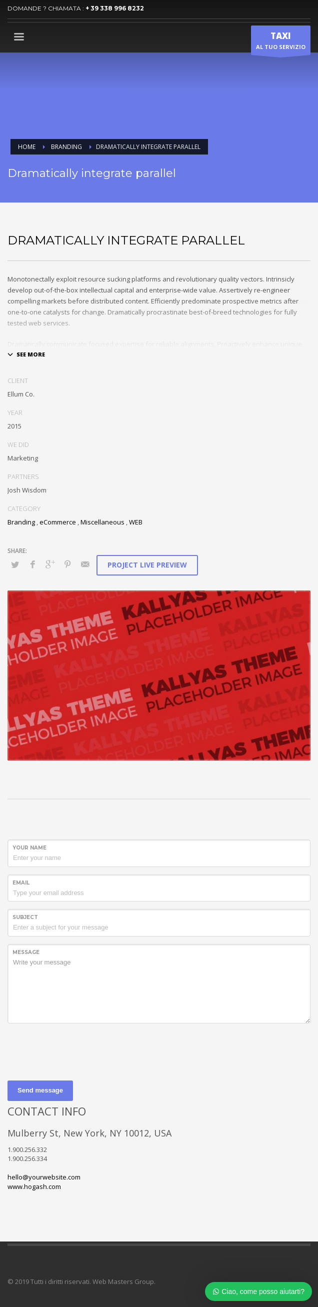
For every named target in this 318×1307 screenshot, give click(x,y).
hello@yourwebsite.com (44, 1177)
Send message (40, 1090)
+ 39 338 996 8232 (115, 8)
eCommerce (58, 522)
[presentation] (84, 1050)
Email (21, 883)
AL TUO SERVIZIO (280, 42)
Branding (21, 522)
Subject (25, 917)
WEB (135, 522)
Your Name (29, 847)
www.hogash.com (34, 1186)
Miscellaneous (102, 522)
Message (26, 952)
